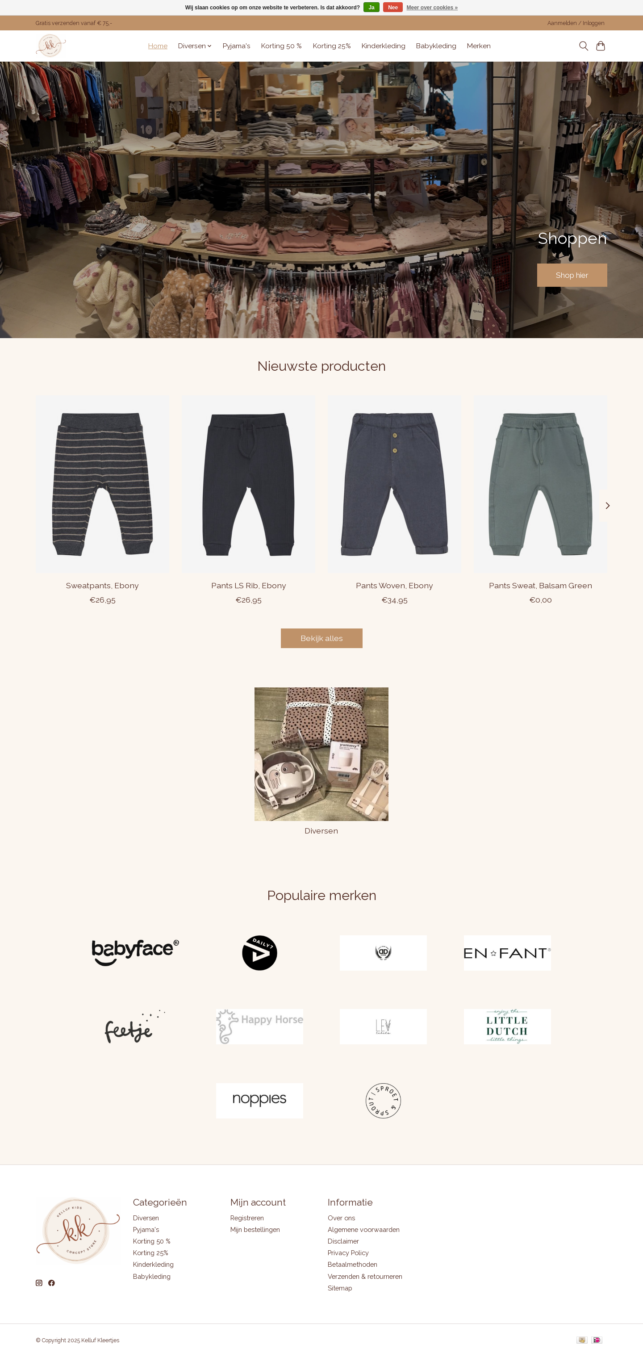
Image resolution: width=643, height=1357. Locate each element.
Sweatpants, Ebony (102, 585)
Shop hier (569, 274)
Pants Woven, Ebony (394, 585)
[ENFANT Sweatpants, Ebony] (102, 484)
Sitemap (340, 1288)
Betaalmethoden (352, 1264)
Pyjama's (237, 46)
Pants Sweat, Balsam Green (540, 585)
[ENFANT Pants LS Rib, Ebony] (248, 484)
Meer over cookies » (432, 7)
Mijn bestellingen (255, 1229)
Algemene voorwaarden (364, 1229)
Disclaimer (343, 1241)
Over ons (341, 1218)
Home (157, 46)
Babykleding (436, 46)
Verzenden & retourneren (365, 1276)
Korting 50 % (281, 46)
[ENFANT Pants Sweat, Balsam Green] (540, 484)
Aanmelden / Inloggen (576, 23)
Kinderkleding (383, 46)
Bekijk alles (322, 638)
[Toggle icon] (583, 46)
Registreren (247, 1218)
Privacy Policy (348, 1252)
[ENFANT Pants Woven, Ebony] (394, 484)
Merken (479, 46)
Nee (393, 7)
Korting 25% (332, 46)
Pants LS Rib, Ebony (248, 585)
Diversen (321, 830)
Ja (371, 7)
